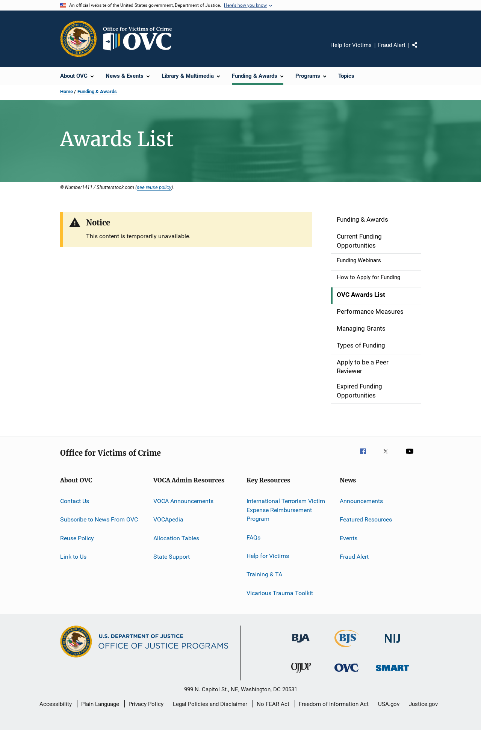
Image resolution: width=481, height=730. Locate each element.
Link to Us (73, 556)
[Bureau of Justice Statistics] (346, 648)
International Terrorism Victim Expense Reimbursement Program (286, 510)
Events (348, 537)
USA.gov (388, 704)
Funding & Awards (97, 91)
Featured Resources (366, 519)
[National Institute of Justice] (392, 644)
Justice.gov (423, 704)
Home (66, 91)
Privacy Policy (146, 704)
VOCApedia (168, 519)
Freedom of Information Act (334, 704)
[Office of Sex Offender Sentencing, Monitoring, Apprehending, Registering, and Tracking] (392, 672)
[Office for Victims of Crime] (346, 673)
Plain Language (100, 704)
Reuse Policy (77, 537)
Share (421, 50)
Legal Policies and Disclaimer (210, 704)
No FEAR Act (273, 704)
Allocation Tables (176, 537)
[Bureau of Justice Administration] (301, 644)
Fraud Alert (391, 45)
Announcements (361, 501)
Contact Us (74, 501)
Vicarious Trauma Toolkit (280, 593)
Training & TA (264, 574)
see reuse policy (154, 187)
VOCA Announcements (183, 501)
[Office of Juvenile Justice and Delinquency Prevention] (301, 674)
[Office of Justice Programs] (78, 38)
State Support (171, 556)
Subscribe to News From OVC (99, 519)
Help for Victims (351, 45)
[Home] (140, 39)
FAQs (253, 537)
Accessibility (55, 704)
